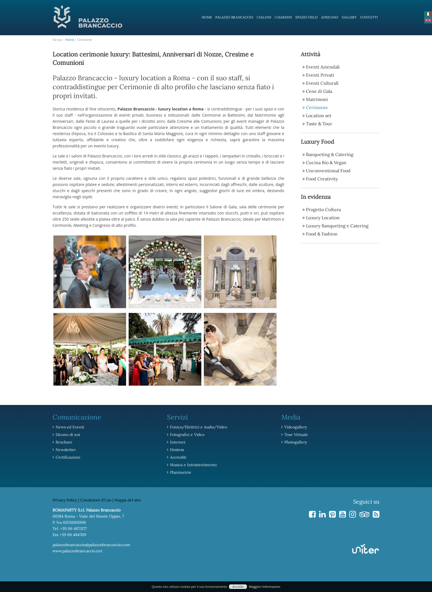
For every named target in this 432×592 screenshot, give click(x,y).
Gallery (349, 17)
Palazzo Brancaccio (234, 17)
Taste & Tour (319, 123)
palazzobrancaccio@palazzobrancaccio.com (91, 544)
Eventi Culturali (322, 83)
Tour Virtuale (296, 434)
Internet (177, 442)
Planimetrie (180, 472)
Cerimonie (317, 107)
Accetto (238, 586)
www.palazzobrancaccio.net (77, 550)
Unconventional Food (328, 170)
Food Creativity (322, 178)
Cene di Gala (319, 91)
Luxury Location (323, 217)
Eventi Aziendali (323, 67)
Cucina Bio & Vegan (326, 162)
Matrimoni (317, 99)
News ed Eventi (70, 427)
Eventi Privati (320, 75)
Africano (329, 17)
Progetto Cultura (323, 209)
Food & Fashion (321, 234)
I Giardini (283, 17)
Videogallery (295, 427)
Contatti (369, 17)
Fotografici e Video (187, 434)
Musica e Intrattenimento (193, 464)
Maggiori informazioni (264, 586)
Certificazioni (68, 457)
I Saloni (264, 17)
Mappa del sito (127, 500)
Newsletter (66, 449)
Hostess (177, 449)
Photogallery (295, 442)
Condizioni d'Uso (95, 500)
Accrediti (178, 457)
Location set (318, 115)
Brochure (64, 442)
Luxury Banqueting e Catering (337, 225)
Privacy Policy (65, 500)
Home (207, 17)
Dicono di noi (68, 434)
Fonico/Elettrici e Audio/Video (198, 427)
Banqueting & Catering (329, 154)
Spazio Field (306, 17)
